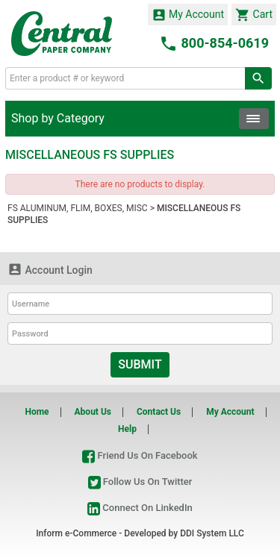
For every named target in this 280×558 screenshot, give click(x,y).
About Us (93, 412)
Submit (139, 364)
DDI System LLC (212, 533)
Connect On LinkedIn (140, 507)
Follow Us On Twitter (140, 481)
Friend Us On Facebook (139, 455)
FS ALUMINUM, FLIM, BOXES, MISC (77, 208)
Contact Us (159, 412)
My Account (188, 14)
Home (37, 412)
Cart (254, 14)
